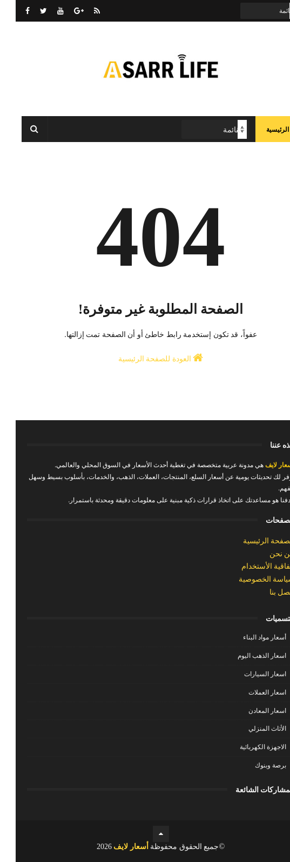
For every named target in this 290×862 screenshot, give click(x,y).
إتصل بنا (266, 592)
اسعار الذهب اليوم (246, 655)
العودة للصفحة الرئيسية (145, 357)
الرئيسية (262, 129)
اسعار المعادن (252, 711)
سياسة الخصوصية (251, 579)
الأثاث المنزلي (252, 728)
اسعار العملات (252, 692)
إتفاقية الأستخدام (252, 566)
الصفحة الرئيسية (253, 541)
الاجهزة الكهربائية (247, 747)
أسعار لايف (263, 465)
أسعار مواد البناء (249, 637)
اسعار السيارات (249, 674)
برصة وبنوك (255, 765)
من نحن (266, 554)
